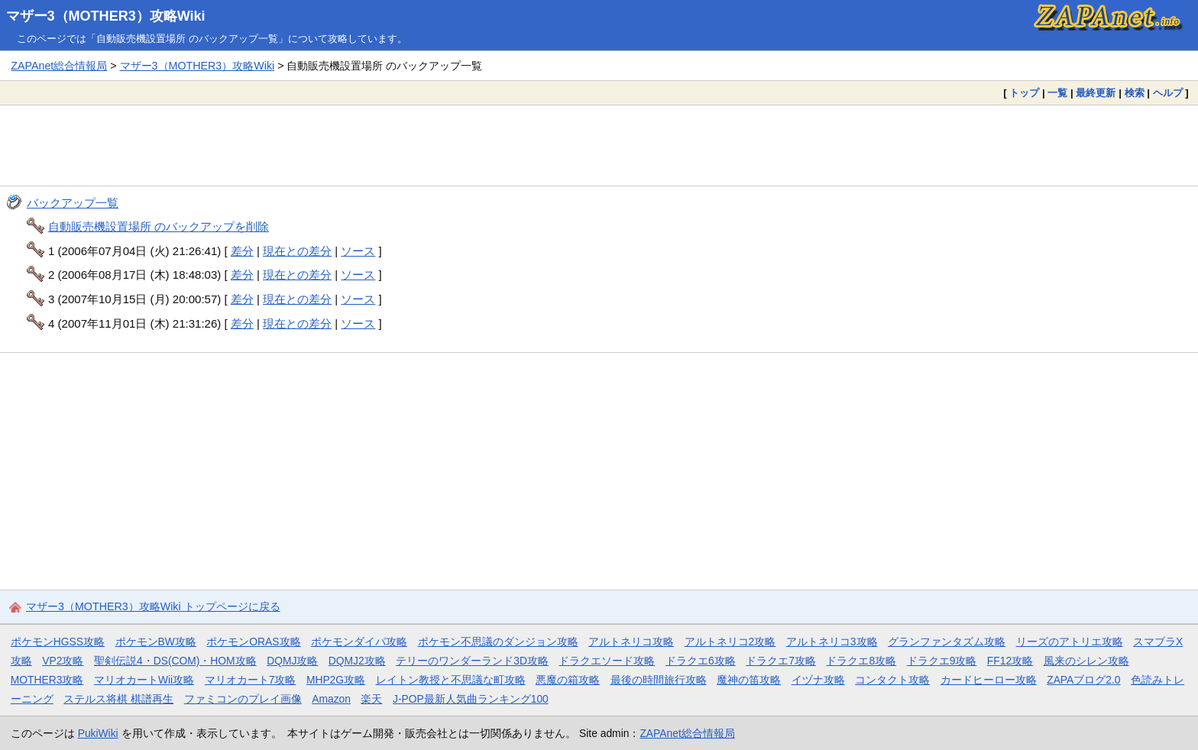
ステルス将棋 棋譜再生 (118, 699)
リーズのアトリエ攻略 (1069, 641)
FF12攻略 (1010, 661)
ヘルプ (1168, 93)
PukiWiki (98, 733)
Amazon (331, 699)
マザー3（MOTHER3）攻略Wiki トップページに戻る (153, 606)
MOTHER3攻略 (47, 680)
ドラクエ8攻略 (861, 661)
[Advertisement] (599, 145)
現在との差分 (297, 250)
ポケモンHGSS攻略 (58, 641)
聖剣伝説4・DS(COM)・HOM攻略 (175, 661)
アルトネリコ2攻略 (730, 641)
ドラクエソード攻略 (607, 661)
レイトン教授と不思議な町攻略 (451, 680)
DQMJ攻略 (292, 661)
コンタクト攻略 (892, 680)
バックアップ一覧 (72, 202)
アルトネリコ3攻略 (832, 641)
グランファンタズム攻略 (946, 641)
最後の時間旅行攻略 (658, 680)
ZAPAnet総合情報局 (59, 66)
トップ (1024, 93)
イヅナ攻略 (818, 680)
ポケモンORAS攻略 (253, 641)
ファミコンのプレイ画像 (243, 699)
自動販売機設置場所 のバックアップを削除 (158, 226)
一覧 (1057, 93)
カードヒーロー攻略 (989, 680)
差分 (242, 250)
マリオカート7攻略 (250, 680)
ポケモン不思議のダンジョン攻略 (498, 641)
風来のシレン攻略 (1086, 661)
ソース (358, 250)
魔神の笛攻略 (749, 680)
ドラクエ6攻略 (700, 661)
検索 (1135, 93)
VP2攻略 (62, 661)
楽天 (371, 699)
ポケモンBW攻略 (155, 641)
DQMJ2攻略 (357, 661)
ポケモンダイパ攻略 (359, 641)
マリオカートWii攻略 (144, 680)
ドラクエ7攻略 (781, 661)
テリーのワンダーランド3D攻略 (472, 661)
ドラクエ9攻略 (942, 661)
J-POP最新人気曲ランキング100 (471, 699)
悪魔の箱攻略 (568, 680)
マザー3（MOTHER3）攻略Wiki (106, 16)
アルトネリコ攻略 (631, 641)
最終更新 (1095, 93)
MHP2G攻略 (335, 680)
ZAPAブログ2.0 (1083, 680)
